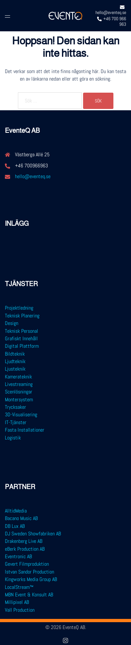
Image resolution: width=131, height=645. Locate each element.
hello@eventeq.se (33, 176)
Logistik (13, 437)
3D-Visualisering (21, 414)
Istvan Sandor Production (29, 571)
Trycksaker (15, 407)
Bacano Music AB (21, 518)
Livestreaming (19, 384)
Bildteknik (15, 353)
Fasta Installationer (24, 429)
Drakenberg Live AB (23, 541)
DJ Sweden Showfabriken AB (33, 533)
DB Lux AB (15, 526)
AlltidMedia (16, 510)
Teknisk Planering (22, 315)
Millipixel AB (17, 602)
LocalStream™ (19, 587)
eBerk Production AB (25, 548)
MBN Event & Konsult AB (29, 594)
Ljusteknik (15, 368)
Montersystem (19, 399)
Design (11, 323)
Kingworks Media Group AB (31, 579)
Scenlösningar (18, 391)
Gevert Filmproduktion (27, 564)
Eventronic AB (18, 556)
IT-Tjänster (15, 422)
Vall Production (20, 610)
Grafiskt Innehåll (21, 338)
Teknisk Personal (21, 331)
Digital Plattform (22, 346)
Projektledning (19, 307)
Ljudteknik (15, 361)
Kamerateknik (18, 376)
